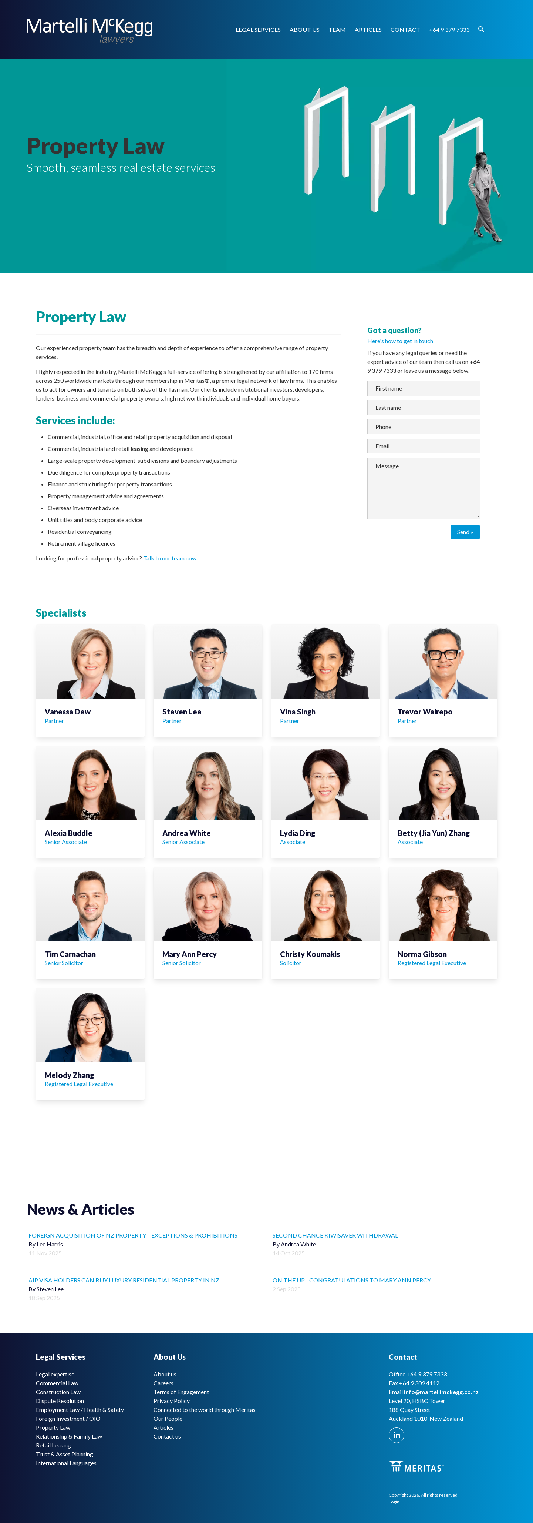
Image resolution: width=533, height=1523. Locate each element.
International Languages (66, 1462)
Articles (368, 29)
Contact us (167, 1436)
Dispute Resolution (60, 1400)
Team (337, 29)
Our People (168, 1418)
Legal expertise (55, 1374)
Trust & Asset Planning (64, 1453)
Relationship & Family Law (69, 1436)
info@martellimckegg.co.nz (441, 1391)
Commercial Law (57, 1382)
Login (394, 1501)
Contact (405, 29)
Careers (163, 1382)
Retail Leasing (53, 1445)
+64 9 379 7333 (449, 29)
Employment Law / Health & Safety (80, 1409)
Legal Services (258, 29)
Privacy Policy (172, 1400)
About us (305, 29)
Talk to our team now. (170, 558)
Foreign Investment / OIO (68, 1418)
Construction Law (58, 1391)
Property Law (53, 1427)
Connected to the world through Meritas (205, 1409)
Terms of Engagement (181, 1391)
